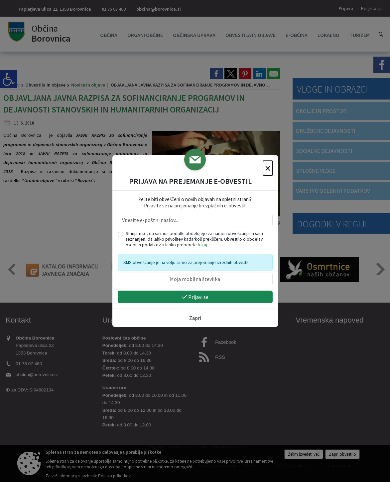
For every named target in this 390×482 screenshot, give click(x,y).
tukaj (202, 245)
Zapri (195, 318)
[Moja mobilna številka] (195, 279)
